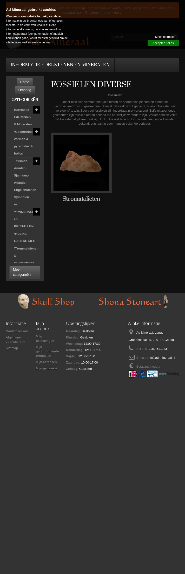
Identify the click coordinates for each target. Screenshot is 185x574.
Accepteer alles (163, 43)
